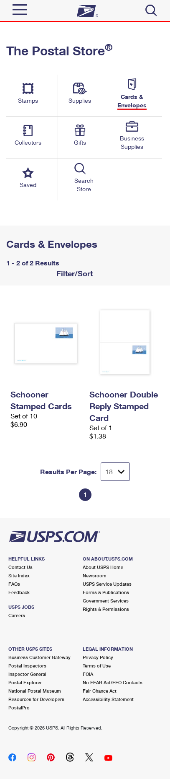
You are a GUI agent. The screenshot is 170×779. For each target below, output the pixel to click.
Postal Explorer (25, 682)
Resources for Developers (36, 699)
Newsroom (95, 575)
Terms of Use (97, 665)
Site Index (19, 575)
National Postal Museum (34, 690)
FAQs (14, 584)
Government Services (106, 600)
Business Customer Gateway (39, 657)
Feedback (19, 592)
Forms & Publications (106, 592)
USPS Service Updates (107, 584)
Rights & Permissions (106, 609)
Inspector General (27, 674)
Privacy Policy (98, 657)
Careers (16, 615)
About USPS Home (103, 567)
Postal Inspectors (27, 665)
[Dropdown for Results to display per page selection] (115, 471)
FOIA (88, 674)
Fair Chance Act (100, 690)
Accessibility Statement (108, 699)
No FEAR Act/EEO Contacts (112, 682)
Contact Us (20, 567)
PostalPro (19, 707)
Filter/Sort (73, 273)
